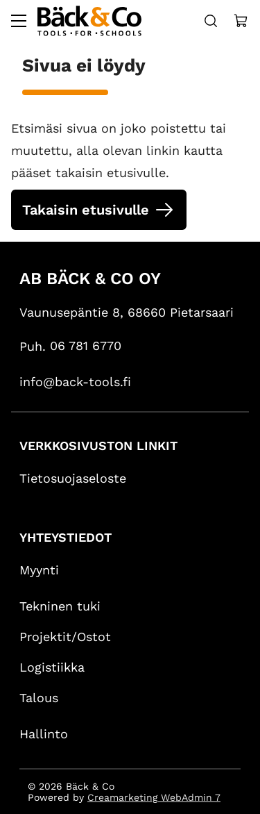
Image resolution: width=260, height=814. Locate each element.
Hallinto (43, 733)
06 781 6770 (85, 345)
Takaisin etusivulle (85, 209)
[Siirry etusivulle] (89, 21)
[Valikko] (18, 21)
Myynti (39, 570)
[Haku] (211, 21)
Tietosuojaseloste (72, 478)
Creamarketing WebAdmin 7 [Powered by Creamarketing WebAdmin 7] (153, 797)
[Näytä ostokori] (241, 21)
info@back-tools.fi (75, 381)
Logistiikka (52, 667)
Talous (38, 697)
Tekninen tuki (60, 606)
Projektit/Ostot (65, 636)
